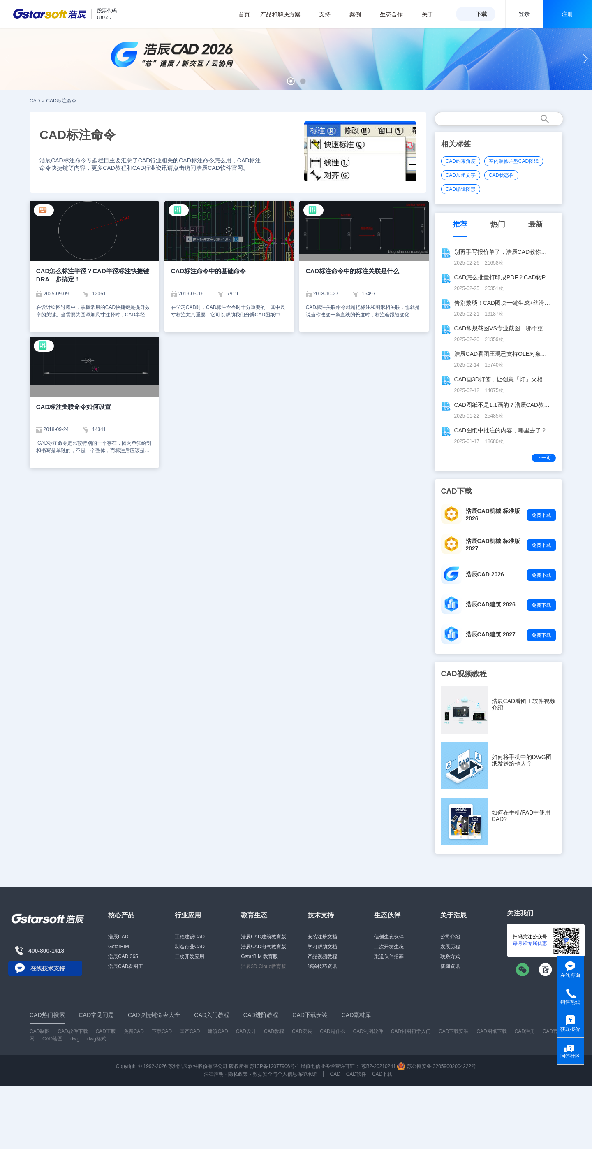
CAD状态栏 (501, 175)
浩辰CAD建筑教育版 (263, 937)
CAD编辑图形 (461, 189)
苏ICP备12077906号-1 (274, 1066)
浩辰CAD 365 (123, 956)
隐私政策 (238, 1074)
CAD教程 (274, 1031)
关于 (432, 14)
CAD (35, 101)
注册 (567, 14)
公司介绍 (450, 937)
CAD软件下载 (73, 1031)
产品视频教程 (322, 956)
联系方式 (450, 956)
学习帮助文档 (322, 946)
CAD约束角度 (461, 161)
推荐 (460, 224)
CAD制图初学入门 (411, 1031)
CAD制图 (40, 1031)
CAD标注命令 (61, 101)
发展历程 (450, 946)
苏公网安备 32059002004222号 (436, 1066)
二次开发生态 (389, 946)
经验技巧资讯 (322, 966)
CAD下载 (382, 1074)
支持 (329, 14)
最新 (535, 224)
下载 (481, 14)
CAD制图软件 (368, 1031)
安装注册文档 (322, 937)
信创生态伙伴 (389, 937)
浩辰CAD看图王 (125, 966)
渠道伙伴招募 (389, 956)
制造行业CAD (190, 946)
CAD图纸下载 (491, 1031)
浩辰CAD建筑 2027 (491, 634)
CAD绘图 (52, 1039)
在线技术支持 (47, 968)
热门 (497, 224)
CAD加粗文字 (461, 175)
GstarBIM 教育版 (259, 956)
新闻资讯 (450, 966)
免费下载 (541, 515)
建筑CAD (218, 1031)
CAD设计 (246, 1031)
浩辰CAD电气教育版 (263, 946)
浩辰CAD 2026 (485, 574)
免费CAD (134, 1031)
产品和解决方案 (284, 14)
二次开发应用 (189, 956)
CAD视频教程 (464, 674)
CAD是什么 (332, 1031)
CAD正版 (105, 1031)
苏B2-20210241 (378, 1066)
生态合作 (396, 14)
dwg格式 (96, 1039)
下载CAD (162, 1031)
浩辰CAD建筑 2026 (491, 604)
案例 (359, 14)
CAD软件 (356, 1074)
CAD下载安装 (454, 1031)
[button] (291, 81)
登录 (524, 14)
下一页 (543, 458)
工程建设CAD (190, 937)
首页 (244, 14)
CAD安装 (302, 1031)
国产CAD (190, 1031)
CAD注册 (525, 1031)
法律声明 (214, 1074)
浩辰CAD (118, 937)
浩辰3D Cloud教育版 (263, 966)
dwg (74, 1039)
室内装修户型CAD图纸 (514, 161)
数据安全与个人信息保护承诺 (285, 1074)
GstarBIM (118, 946)
